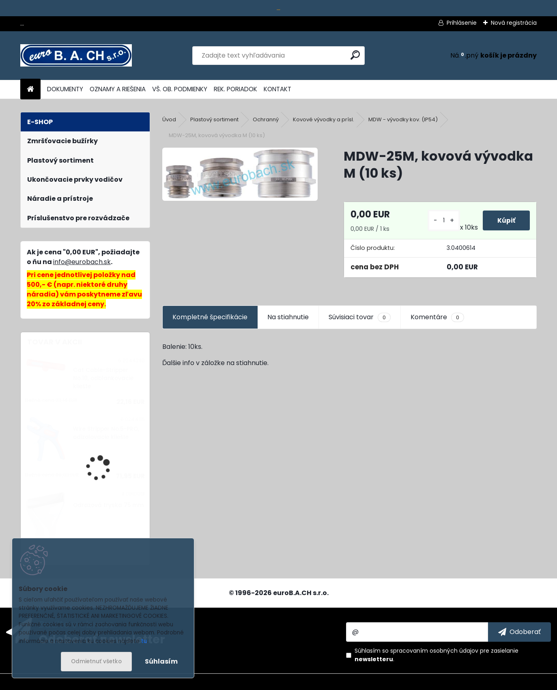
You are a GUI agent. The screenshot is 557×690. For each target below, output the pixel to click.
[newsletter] (519, 632)
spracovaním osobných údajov (434, 651)
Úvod (169, 119)
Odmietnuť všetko (96, 661)
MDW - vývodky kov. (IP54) (403, 119)
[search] (355, 55)
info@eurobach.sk (82, 262)
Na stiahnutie (288, 317)
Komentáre (437, 317)
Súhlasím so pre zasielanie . (436, 655)
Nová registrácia (514, 23)
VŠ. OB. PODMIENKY (179, 89)
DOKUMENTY (65, 89)
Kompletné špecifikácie (209, 317)
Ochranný (266, 119)
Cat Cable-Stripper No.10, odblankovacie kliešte (103, 378)
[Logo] (76, 55)
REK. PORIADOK (235, 89)
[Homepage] (30, 89)
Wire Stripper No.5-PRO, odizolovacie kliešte (106, 433)
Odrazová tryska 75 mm (108, 505)
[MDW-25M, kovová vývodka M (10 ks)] (240, 174)
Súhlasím (161, 661)
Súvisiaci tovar (360, 317)
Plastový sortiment (214, 119)
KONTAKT (277, 89)
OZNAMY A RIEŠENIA (118, 89)
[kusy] (442, 220)
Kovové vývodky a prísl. (323, 119)
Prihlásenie (462, 23)
